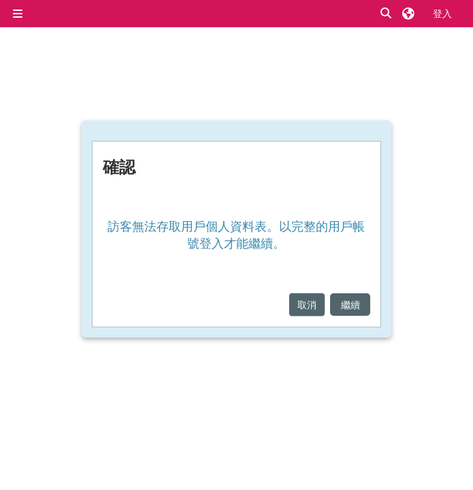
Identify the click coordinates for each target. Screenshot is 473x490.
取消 (306, 304)
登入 (442, 13)
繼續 (350, 304)
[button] (386, 13)
